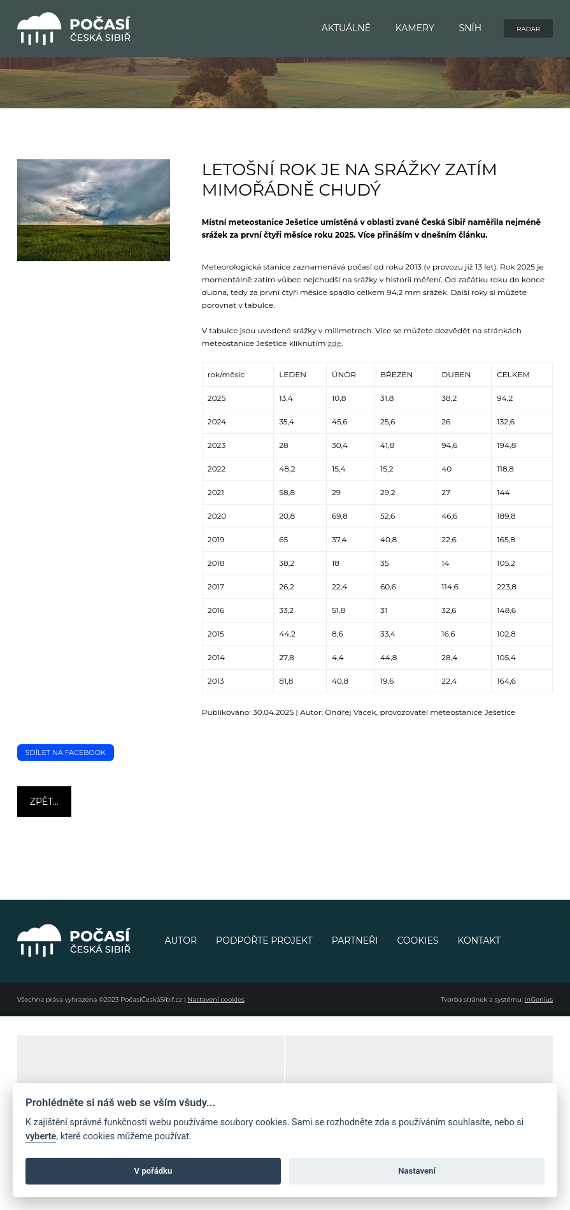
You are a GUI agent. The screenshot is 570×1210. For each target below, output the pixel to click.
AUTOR (181, 940)
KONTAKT (479, 940)
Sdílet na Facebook (65, 752)
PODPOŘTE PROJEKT (264, 940)
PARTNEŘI (355, 940)
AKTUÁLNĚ (346, 28)
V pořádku (153, 1171)
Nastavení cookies (216, 999)
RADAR (528, 29)
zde (334, 343)
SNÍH (470, 28)
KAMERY (414, 28)
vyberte (40, 1136)
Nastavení (417, 1171)
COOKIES (417, 940)
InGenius (539, 999)
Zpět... (44, 801)
